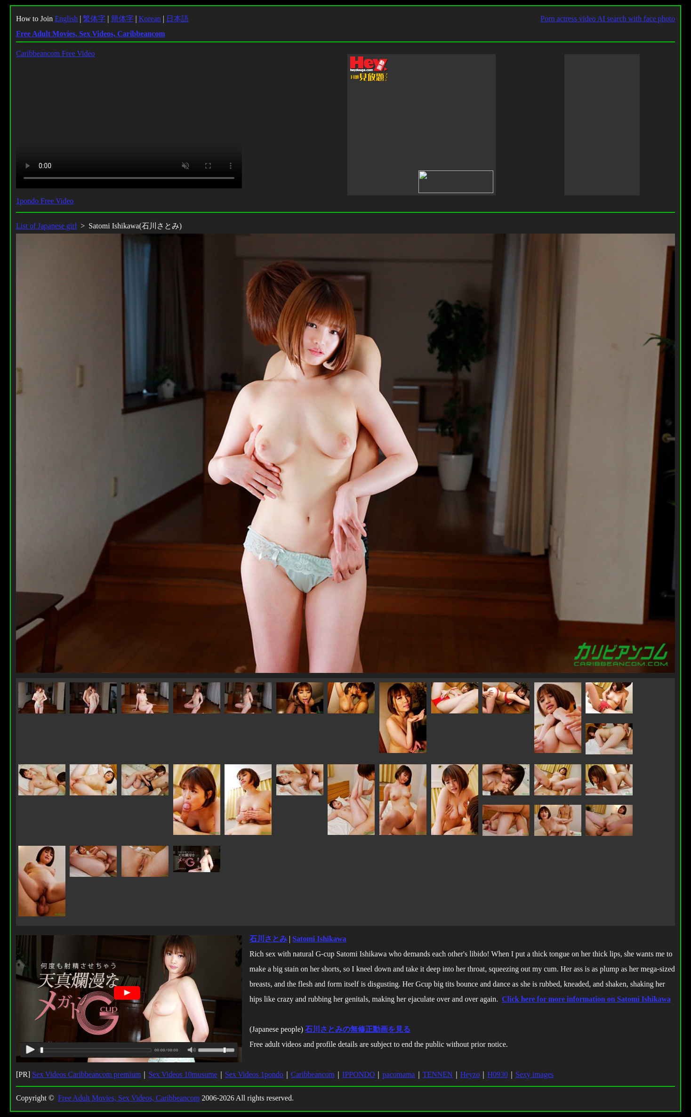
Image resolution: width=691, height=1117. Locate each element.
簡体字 (122, 19)
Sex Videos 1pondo (254, 1074)
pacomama (398, 1074)
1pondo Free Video (44, 201)
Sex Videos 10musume (182, 1074)
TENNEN (438, 1074)
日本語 (177, 19)
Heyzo (470, 1074)
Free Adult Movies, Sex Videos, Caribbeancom (129, 1098)
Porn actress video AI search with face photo (607, 19)
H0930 (497, 1074)
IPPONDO (358, 1074)
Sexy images (534, 1074)
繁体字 (94, 19)
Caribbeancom (313, 1074)
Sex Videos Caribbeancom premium (86, 1074)
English (66, 19)
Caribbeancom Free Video (55, 53)
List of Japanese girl (46, 226)
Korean (150, 19)
